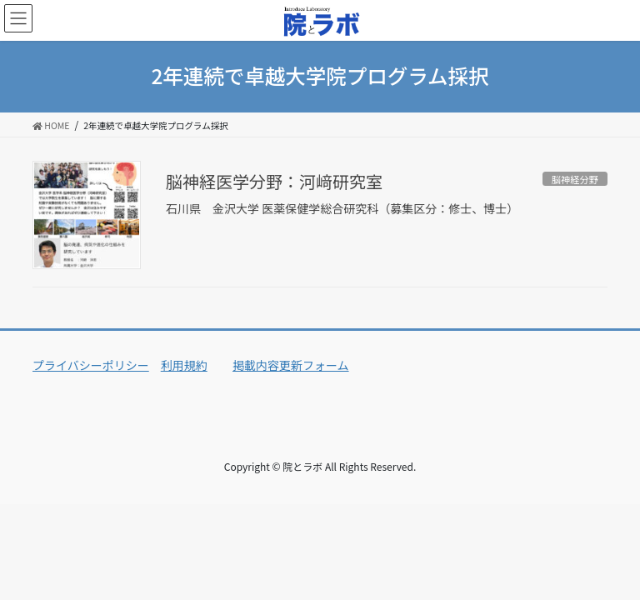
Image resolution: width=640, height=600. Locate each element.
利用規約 (184, 365)
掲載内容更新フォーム (290, 365)
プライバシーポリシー (90, 365)
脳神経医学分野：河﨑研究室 (274, 181)
